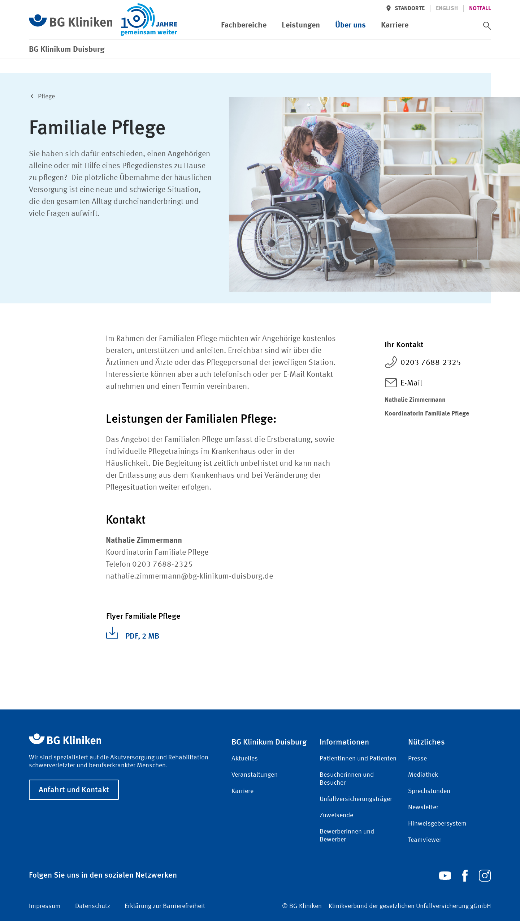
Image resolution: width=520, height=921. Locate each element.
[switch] (487, 25)
